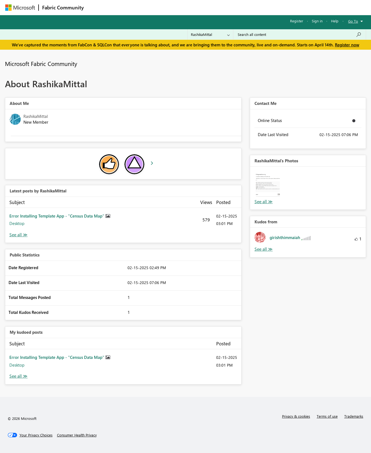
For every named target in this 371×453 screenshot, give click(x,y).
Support (236, 7)
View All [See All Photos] (263, 201)
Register (296, 20)
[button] (268, 185)
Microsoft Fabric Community (41, 63)
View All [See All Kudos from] (263, 249)
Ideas (143, 7)
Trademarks (353, 416)
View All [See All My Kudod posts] (18, 376)
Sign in (317, 20)
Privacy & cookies (296, 416)
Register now (347, 44)
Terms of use (327, 416)
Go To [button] (353, 21)
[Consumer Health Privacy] (77, 435)
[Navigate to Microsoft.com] (20, 7)
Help (334, 20)
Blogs (192, 7)
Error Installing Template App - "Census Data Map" (57, 216)
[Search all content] (299, 34)
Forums (96, 7)
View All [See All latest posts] (18, 235)
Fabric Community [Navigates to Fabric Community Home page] (63, 7)
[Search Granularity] (210, 34)
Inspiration (120, 7)
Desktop (17, 223)
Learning (213, 7)
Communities (167, 7)
